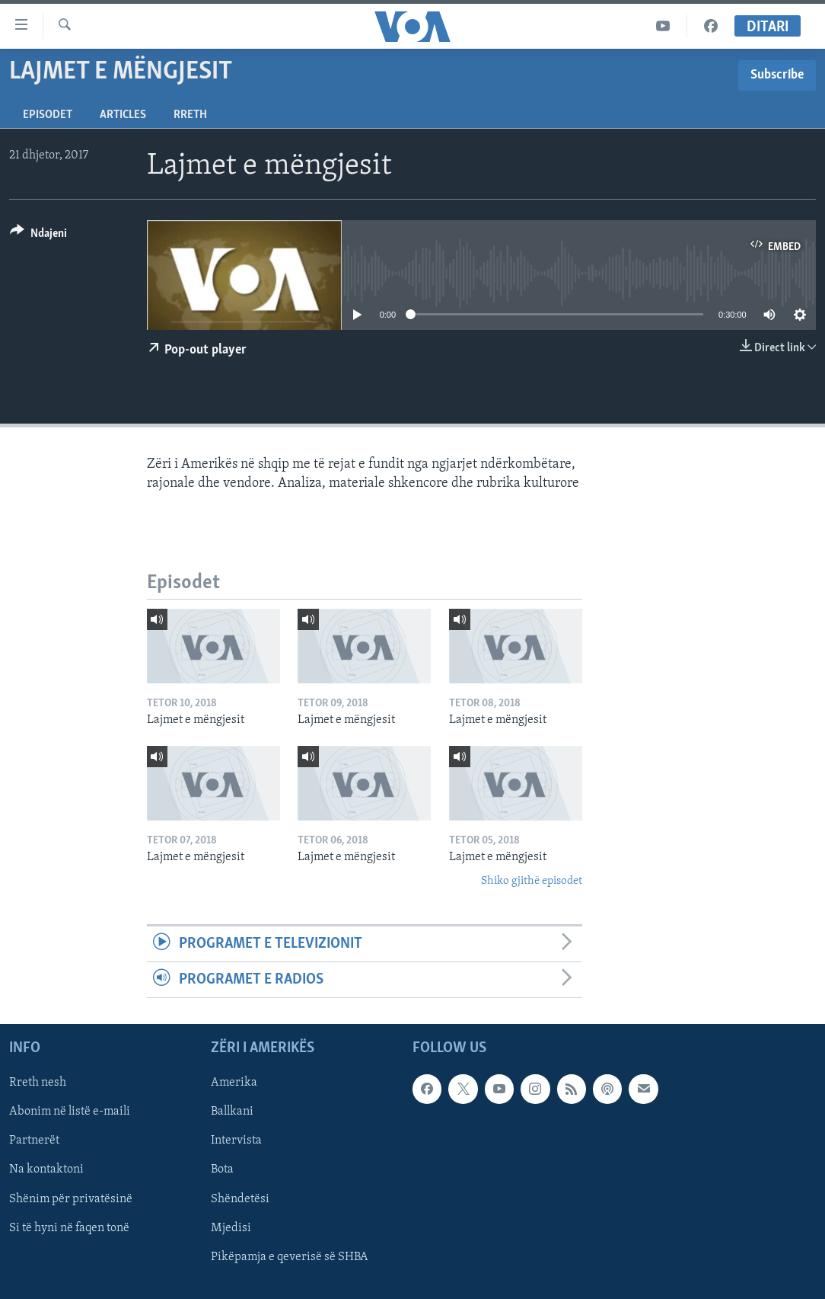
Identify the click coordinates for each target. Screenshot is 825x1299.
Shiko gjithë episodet (531, 881)
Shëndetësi (240, 1199)
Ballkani (232, 1112)
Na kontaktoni (46, 1170)
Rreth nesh (37, 1083)
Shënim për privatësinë (70, 1199)
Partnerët (34, 1141)
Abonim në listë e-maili (69, 1112)
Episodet (47, 115)
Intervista (236, 1141)
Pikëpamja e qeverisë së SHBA (289, 1257)
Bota (222, 1170)
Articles (123, 115)
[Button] (38, 235)
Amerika (234, 1083)
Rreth (190, 115)
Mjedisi (231, 1228)
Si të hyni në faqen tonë (69, 1228)
